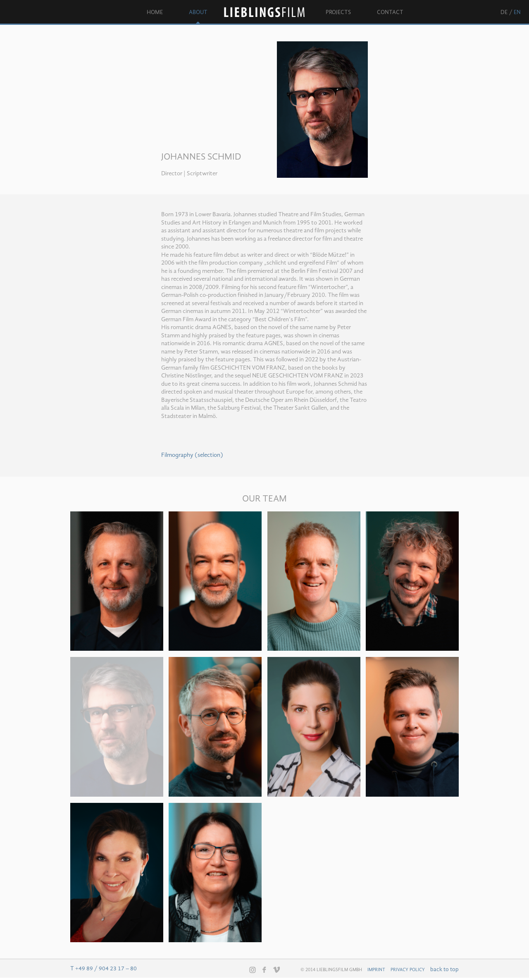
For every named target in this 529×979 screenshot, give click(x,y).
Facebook (264, 969)
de (504, 12)
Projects (338, 12)
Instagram (252, 970)
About (198, 12)
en (517, 12)
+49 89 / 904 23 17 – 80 (106, 969)
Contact (390, 12)
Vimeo (276, 969)
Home (155, 12)
